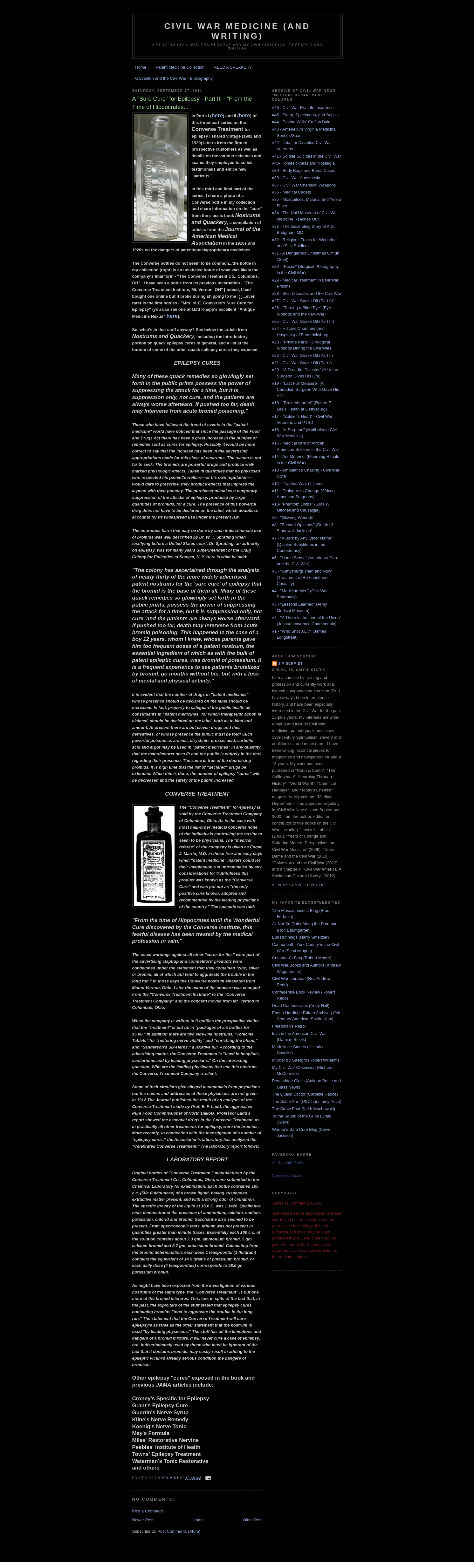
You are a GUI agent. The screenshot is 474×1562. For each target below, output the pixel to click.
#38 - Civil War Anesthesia (296, 177)
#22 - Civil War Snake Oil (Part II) (302, 355)
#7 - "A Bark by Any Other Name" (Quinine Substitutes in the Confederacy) (302, 544)
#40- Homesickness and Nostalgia (303, 163)
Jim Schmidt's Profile (288, 1163)
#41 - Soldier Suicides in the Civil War (306, 156)
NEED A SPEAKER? (232, 67)
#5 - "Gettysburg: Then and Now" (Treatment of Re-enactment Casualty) (302, 577)
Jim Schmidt (290, 663)
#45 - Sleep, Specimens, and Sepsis (305, 114)
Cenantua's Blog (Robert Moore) (302, 957)
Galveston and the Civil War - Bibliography (174, 78)
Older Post (252, 1520)
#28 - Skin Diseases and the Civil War (306, 293)
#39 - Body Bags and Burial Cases (303, 170)
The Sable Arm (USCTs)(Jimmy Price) (306, 1101)
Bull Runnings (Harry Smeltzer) (300, 937)
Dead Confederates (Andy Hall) (301, 1005)
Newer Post (143, 1520)
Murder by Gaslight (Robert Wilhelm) (305, 1060)
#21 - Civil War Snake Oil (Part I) (302, 362)
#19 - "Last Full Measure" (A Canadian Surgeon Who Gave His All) (305, 389)
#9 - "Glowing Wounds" (293, 517)
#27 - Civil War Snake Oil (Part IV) (303, 300)
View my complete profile (299, 885)
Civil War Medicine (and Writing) (237, 31)
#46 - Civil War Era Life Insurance (303, 107)
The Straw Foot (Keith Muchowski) (303, 1108)
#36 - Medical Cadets (291, 192)
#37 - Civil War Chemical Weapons (304, 185)
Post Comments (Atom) (178, 1531)
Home (140, 67)
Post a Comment (147, 1511)
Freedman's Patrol (289, 1026)
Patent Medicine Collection (179, 67)
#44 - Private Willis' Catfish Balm (302, 121)
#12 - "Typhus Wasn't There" (298, 483)
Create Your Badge (287, 1175)
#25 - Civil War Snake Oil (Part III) (303, 321)
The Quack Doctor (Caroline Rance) (305, 1094)
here (217, 115)
